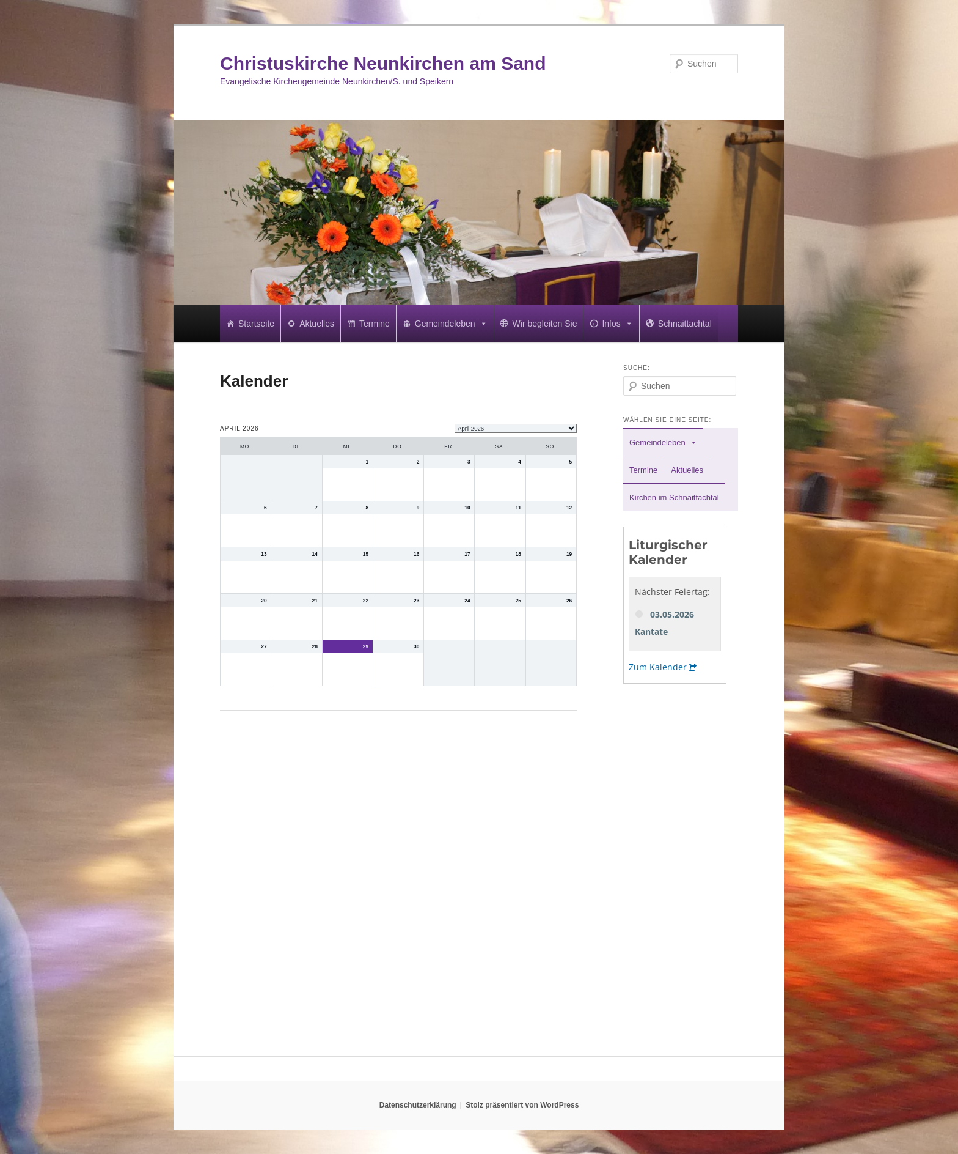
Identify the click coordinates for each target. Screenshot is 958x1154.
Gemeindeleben (451, 323)
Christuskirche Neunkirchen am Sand (383, 63)
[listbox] (516, 428)
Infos (617, 323)
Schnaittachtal (685, 323)
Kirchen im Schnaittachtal (674, 497)
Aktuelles (316, 323)
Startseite (256, 323)
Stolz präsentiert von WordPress (522, 1105)
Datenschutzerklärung (417, 1105)
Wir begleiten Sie (545, 323)
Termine (374, 323)
